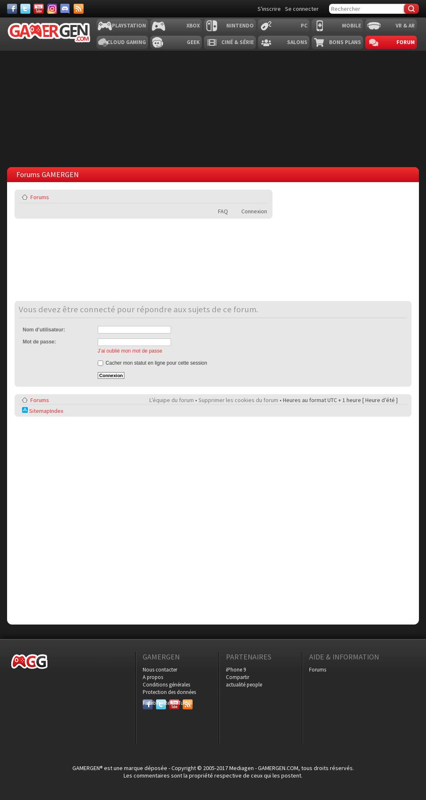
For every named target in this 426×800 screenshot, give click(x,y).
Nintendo (240, 25)
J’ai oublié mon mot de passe (130, 351)
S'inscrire (269, 8)
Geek (193, 42)
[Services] (79, 9)
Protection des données (169, 692)
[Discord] (65, 9)
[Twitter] (25, 9)
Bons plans (345, 42)
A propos (153, 677)
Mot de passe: (39, 342)
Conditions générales (166, 684)
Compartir (237, 677)
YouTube (174, 702)
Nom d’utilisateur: (44, 330)
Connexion (254, 211)
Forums (39, 197)
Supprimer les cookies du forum (238, 400)
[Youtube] (39, 9)
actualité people (244, 684)
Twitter (161, 702)
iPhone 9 (236, 669)
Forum (405, 42)
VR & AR (405, 25)
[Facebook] (12, 9)
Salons (297, 42)
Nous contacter (160, 669)
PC (304, 25)
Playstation (129, 25)
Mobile (351, 25)
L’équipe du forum (171, 400)
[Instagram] (52, 9)
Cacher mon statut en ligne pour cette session (152, 363)
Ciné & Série (237, 42)
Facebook (148, 702)
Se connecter (302, 8)
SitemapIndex (42, 411)
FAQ (223, 211)
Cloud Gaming (126, 42)
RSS (187, 702)
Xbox (193, 25)
